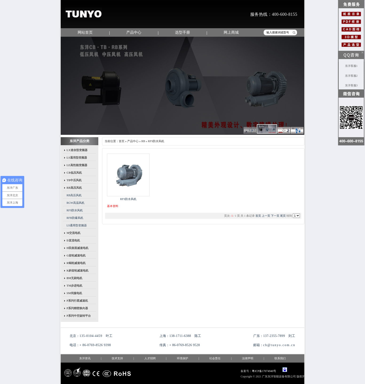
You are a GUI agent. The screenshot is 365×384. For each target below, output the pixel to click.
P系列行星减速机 (77, 300)
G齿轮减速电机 (76, 255)
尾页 (283, 215)
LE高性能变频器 (77, 165)
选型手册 (182, 32)
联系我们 (280, 358)
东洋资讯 (85, 358)
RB (143, 141)
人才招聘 (150, 358)
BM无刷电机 (74, 278)
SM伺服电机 (74, 293)
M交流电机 (73, 233)
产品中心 (133, 32)
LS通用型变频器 (77, 157)
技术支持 (117, 358)
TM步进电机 (74, 285)
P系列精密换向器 (77, 308)
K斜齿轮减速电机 (77, 270)
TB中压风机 (74, 180)
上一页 (266, 215)
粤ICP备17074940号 (264, 371)
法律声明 (247, 358)
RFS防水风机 (75, 210)
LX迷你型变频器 (77, 150)
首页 (121, 141)
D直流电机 (73, 240)
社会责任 (215, 358)
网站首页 (85, 32)
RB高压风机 (74, 187)
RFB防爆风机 (75, 218)
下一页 (275, 215)
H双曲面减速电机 (77, 248)
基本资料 (112, 206)
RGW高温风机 (75, 202)
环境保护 (182, 358)
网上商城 (231, 32)
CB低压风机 (74, 172)
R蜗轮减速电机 (76, 263)
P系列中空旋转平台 (79, 315)
